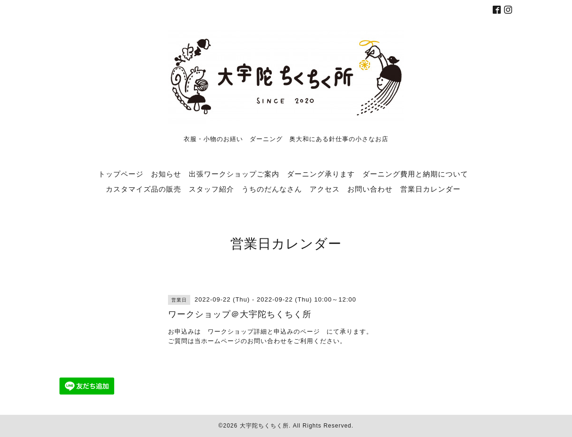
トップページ (120, 173)
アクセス (325, 188)
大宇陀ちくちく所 (264, 425)
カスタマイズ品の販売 (143, 188)
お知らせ (166, 173)
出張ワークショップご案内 (234, 173)
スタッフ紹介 (211, 188)
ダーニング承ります (321, 173)
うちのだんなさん (272, 188)
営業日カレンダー (430, 188)
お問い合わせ (370, 188)
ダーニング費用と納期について (415, 173)
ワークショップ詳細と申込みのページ (264, 331)
